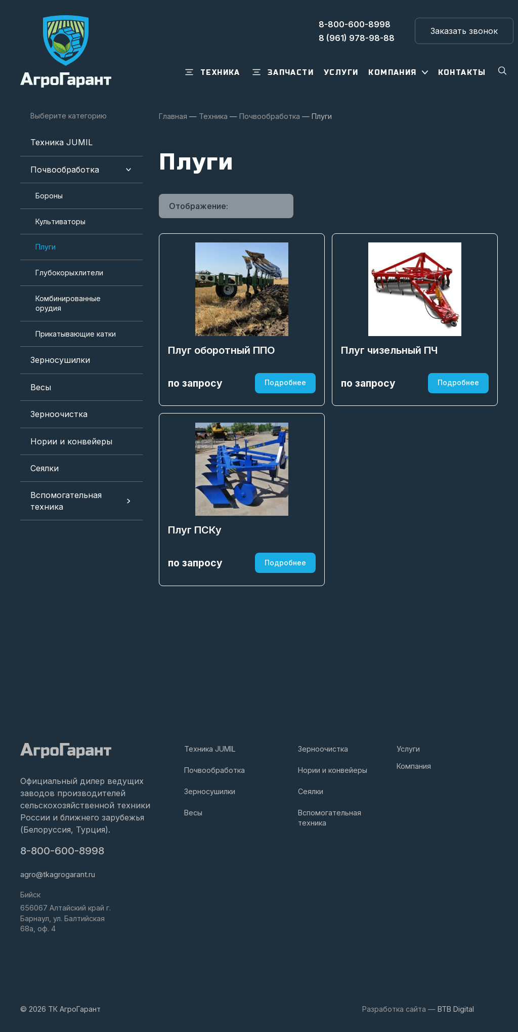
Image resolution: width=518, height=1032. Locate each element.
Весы (40, 387)
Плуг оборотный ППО (223, 392)
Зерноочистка (59, 414)
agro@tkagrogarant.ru (57, 874)
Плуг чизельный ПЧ (390, 392)
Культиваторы (60, 221)
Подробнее (284, 424)
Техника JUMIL (61, 142)
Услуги (408, 749)
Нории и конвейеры (71, 441)
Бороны (49, 195)
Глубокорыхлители (69, 272)
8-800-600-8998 (63, 851)
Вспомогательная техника (66, 500)
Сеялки (44, 468)
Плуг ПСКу (196, 616)
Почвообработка (64, 169)
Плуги (45, 246)
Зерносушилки (60, 360)
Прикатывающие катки (75, 333)
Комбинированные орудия (68, 303)
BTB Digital (456, 1009)
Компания (414, 766)
